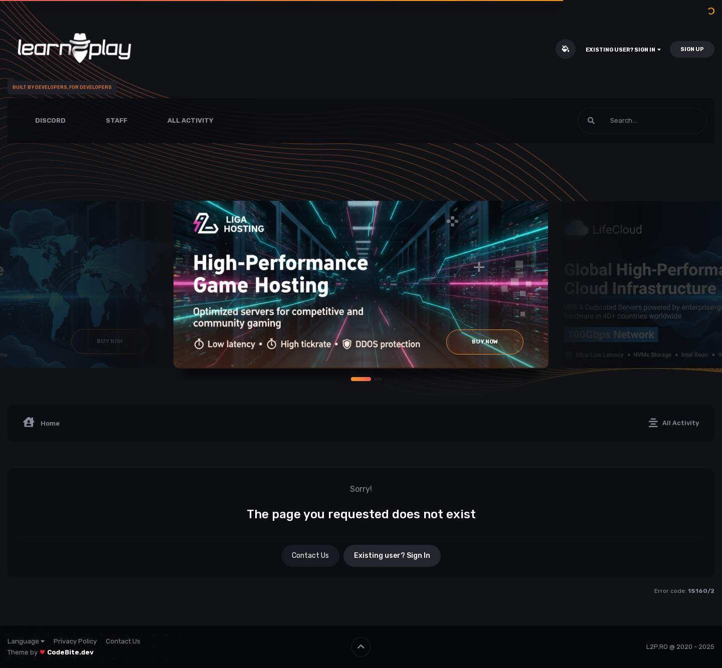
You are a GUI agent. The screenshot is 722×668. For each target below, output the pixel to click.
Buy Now (485, 342)
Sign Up (692, 49)
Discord (50, 120)
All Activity (190, 120)
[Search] (615, 121)
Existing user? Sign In (623, 50)
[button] (361, 379)
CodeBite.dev (70, 652)
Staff (116, 120)
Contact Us (310, 555)
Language (26, 641)
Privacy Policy (75, 641)
